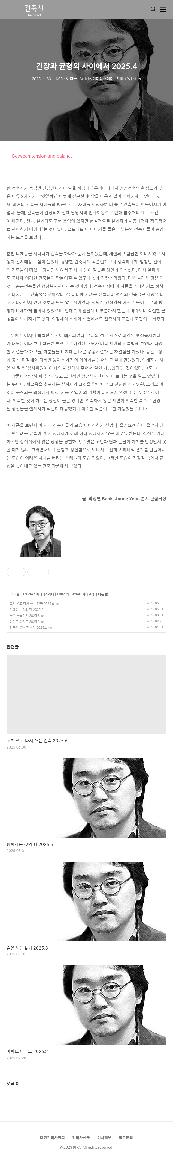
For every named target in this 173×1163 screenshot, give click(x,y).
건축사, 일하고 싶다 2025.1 (28, 627)
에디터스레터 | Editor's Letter (58, 594)
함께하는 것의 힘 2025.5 (26, 609)
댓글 (13, 1083)
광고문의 (126, 1137)
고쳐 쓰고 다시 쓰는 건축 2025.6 (32, 603)
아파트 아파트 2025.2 (25, 621)
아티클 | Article (22, 594)
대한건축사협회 (52, 1137)
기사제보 (104, 1137)
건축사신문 (81, 1137)
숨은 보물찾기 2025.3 (25, 615)
